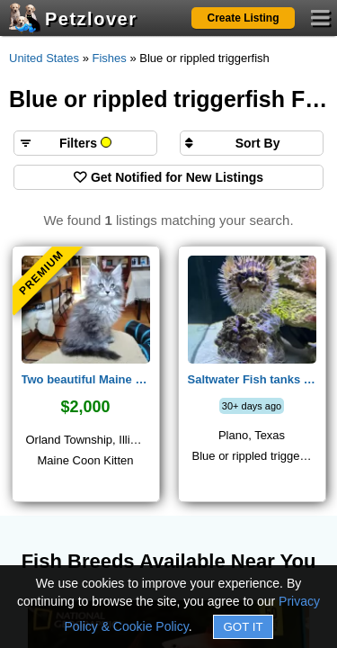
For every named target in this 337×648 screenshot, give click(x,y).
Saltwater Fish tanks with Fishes (252, 379)
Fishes (110, 58)
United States (44, 58)
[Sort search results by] (252, 143)
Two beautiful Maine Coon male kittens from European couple (86, 379)
